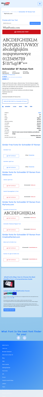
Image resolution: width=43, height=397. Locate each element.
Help (3, 361)
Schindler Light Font (8, 161)
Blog (3, 358)
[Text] (15, 23)
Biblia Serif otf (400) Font (9, 242)
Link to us (4, 348)
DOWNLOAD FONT (21, 32)
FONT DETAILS (11, 155)
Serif (39, 112)
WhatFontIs (5, 12)
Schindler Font (7, 149)
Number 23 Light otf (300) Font (11, 253)
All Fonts (14, 12)
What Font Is (9, 332)
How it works (5, 364)
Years (3, 386)
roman (14, 106)
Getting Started (6, 367)
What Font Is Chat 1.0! (7, 354)
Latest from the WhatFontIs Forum (16, 291)
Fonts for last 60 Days (7, 380)
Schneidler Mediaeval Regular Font (12, 223)
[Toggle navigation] (40, 3)
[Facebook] (18, 338)
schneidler (7, 106)
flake (26, 106)
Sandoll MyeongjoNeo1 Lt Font (10, 191)
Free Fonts (5, 370)
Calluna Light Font (7, 179)
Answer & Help (10, 297)
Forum (4, 377)
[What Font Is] (5, 3)
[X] (24, 338)
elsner (20, 106)
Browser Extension (7, 351)
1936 (31, 106)
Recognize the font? (9, 309)
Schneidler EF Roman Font (9, 209)
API (3, 374)
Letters (4, 383)
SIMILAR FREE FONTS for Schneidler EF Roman (15, 101)
